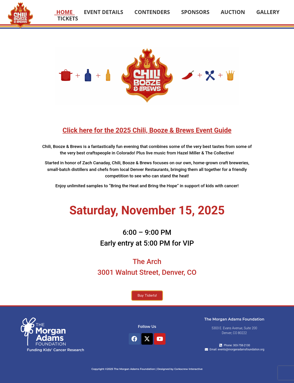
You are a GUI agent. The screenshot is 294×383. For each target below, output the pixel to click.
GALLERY (268, 12)
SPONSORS (195, 12)
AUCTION (233, 12)
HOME (64, 12)
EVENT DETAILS (103, 12)
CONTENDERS (152, 12)
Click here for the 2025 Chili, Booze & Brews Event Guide (147, 130)
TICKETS (67, 18)
